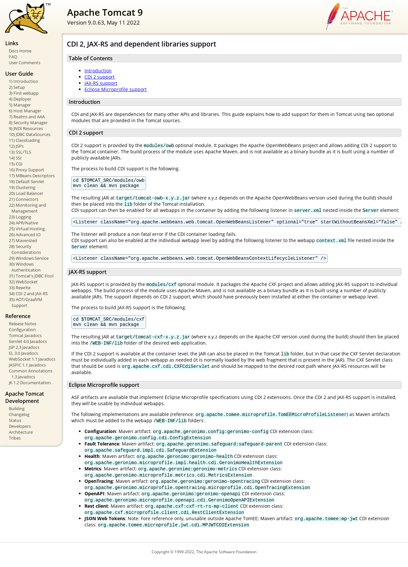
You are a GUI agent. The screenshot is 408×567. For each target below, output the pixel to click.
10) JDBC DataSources (29, 134)
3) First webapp (24, 93)
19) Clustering (22, 187)
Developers (20, 426)
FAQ (13, 57)
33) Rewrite (19, 288)
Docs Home (20, 51)
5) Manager (20, 105)
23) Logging (20, 217)
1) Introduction (23, 81)
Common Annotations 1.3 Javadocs (30, 374)
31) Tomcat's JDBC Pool (31, 276)
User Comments (24, 63)
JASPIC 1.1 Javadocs (27, 365)
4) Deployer (20, 99)
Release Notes (22, 324)
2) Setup (17, 87)
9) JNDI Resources (26, 128)
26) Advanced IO (25, 234)
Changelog (19, 414)
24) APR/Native (23, 223)
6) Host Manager (25, 111)
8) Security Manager (28, 122)
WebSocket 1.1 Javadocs (32, 359)
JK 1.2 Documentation (30, 383)
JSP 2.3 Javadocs (24, 347)
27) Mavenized (23, 240)
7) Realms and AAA (27, 117)
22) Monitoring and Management (27, 208)
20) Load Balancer (26, 193)
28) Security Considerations (25, 249)
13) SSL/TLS (20, 152)
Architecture (21, 432)
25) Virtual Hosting (27, 229)
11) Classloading (24, 140)
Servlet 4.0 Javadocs (28, 341)
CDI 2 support (99, 77)
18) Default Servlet (26, 181)
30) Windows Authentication (25, 267)
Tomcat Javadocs (25, 335)
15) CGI (16, 164)
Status (15, 420)
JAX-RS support (100, 83)
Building (17, 408)
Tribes (15, 438)
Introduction (98, 70)
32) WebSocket (23, 282)
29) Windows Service (28, 258)
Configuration (22, 329)
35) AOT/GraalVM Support (25, 302)
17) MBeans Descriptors (32, 176)
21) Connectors (23, 199)
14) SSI (15, 158)
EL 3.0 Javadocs (23, 353)
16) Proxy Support (26, 170)
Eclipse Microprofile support (115, 89)
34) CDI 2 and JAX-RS (28, 293)
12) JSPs (16, 146)
